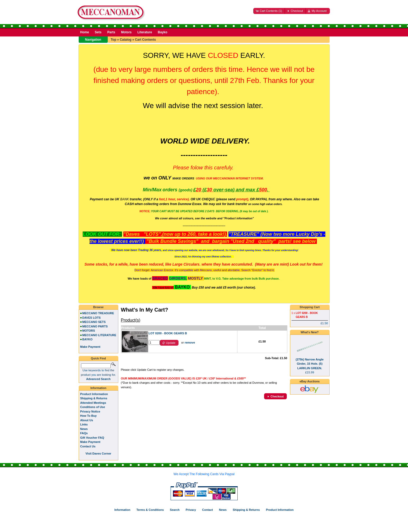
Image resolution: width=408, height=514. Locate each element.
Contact (207, 509)
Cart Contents (145, 39)
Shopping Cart (310, 307)
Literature (144, 32)
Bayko (162, 32)
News (84, 428)
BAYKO (87, 339)
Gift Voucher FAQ (92, 437)
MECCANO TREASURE (98, 313)
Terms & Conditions (150, 509)
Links (84, 424)
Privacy (191, 509)
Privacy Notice (90, 411)
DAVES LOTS (91, 317)
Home (84, 32)
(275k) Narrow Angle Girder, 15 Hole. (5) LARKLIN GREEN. (310, 364)
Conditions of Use (92, 407)
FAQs (84, 433)
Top (113, 39)
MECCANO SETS (94, 321)
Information (98, 388)
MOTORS (88, 330)
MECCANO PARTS (95, 326)
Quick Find (98, 358)
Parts (111, 32)
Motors (126, 32)
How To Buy (88, 415)
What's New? (309, 332)
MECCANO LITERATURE (99, 335)
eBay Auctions (309, 381)
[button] (269, 11)
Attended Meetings (93, 402)
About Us (86, 420)
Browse (98, 307)
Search (175, 509)
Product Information (94, 394)
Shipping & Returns (93, 398)
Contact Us (88, 446)
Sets (98, 32)
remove (190, 342)
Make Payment (90, 441)
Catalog (126, 39)
